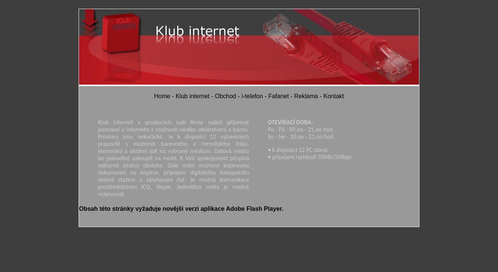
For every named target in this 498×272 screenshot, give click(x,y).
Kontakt (333, 96)
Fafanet (278, 96)
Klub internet (193, 96)
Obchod (225, 96)
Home (162, 96)
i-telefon (252, 96)
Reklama (306, 96)
